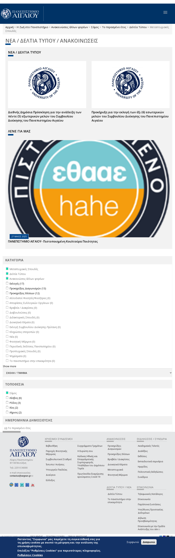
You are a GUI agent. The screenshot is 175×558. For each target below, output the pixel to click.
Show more (9, 366)
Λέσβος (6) (15, 398)
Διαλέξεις (143, 451)
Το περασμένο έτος (114, 27)
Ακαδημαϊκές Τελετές (148, 445)
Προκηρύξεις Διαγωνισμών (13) (27, 288)
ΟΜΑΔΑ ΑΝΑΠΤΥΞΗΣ (77, 536)
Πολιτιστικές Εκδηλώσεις (150, 471)
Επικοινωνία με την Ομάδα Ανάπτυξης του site (151, 528)
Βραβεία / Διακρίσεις (118, 459)
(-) (6, 428)
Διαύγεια (50, 474)
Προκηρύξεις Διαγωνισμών (114, 447)
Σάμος (95, 27)
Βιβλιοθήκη (52, 445)
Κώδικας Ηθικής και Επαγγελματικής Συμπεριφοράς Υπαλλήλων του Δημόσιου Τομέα (91, 462)
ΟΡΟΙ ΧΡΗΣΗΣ (36, 536)
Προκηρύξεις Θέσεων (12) (24, 293)
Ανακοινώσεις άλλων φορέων (69, 27)
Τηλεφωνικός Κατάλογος (150, 494)
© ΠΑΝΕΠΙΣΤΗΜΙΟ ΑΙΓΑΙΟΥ (14, 536)
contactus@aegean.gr (21, 476)
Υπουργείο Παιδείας (56, 469)
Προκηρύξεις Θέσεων (119, 454)
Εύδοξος (50, 480)
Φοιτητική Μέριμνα (118, 474)
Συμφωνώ (133, 542)
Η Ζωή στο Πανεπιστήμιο (32, 27)
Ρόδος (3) (15, 402)
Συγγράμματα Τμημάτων (90, 445)
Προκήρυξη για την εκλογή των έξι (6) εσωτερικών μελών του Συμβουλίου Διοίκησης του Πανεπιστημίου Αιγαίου (130, 116)
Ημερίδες (143, 466)
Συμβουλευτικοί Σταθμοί (59, 459)
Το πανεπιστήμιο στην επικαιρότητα (119, 501)
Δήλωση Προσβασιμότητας (147, 519)
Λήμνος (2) (15, 412)
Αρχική (9, 27)
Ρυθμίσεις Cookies (30, 555)
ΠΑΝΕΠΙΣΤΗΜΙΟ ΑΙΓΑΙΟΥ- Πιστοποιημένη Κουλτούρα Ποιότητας (53, 241)
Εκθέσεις (142, 456)
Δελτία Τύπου (138, 27)
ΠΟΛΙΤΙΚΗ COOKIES (55, 536)
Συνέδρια (143, 477)
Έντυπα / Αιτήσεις (55, 464)
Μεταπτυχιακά (115, 469)
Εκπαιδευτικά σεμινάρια (150, 461)
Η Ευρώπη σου (85, 451)
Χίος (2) (13, 407)
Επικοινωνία (144, 499)
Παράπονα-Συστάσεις (149, 504)
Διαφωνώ (149, 542)
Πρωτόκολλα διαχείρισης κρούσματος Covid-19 (91, 475)
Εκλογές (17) (16, 283)
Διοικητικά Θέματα (117, 464)
